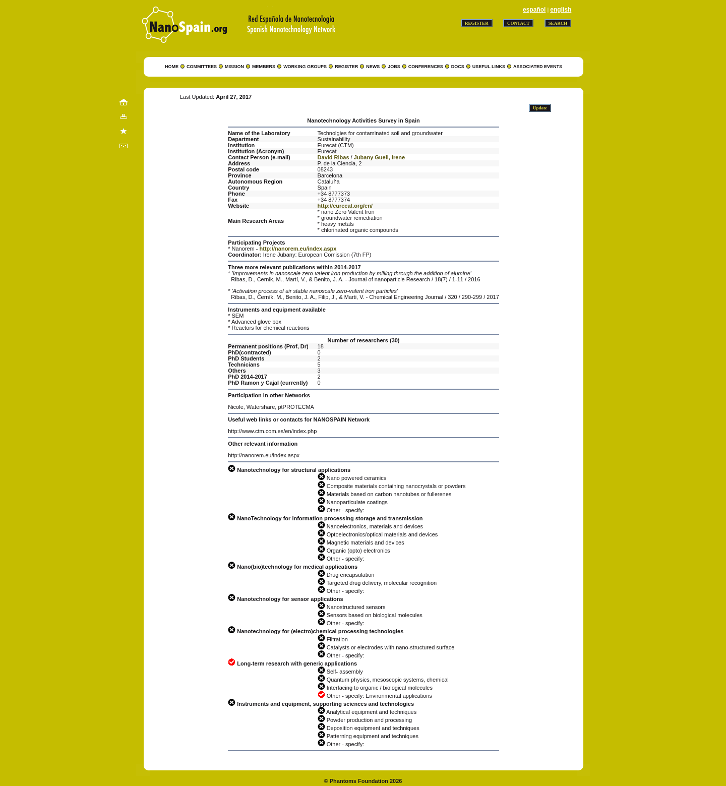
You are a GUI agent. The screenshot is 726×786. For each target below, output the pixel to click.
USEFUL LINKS (488, 66)
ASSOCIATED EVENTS (537, 66)
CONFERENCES (425, 66)
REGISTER (346, 66)
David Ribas (333, 157)
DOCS (457, 66)
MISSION (234, 66)
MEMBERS (263, 66)
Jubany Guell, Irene (379, 157)
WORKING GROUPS (305, 66)
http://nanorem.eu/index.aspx (298, 249)
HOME (171, 66)
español (534, 9)
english (560, 9)
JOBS (394, 66)
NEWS (373, 66)
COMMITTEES (202, 66)
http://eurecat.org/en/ (345, 206)
